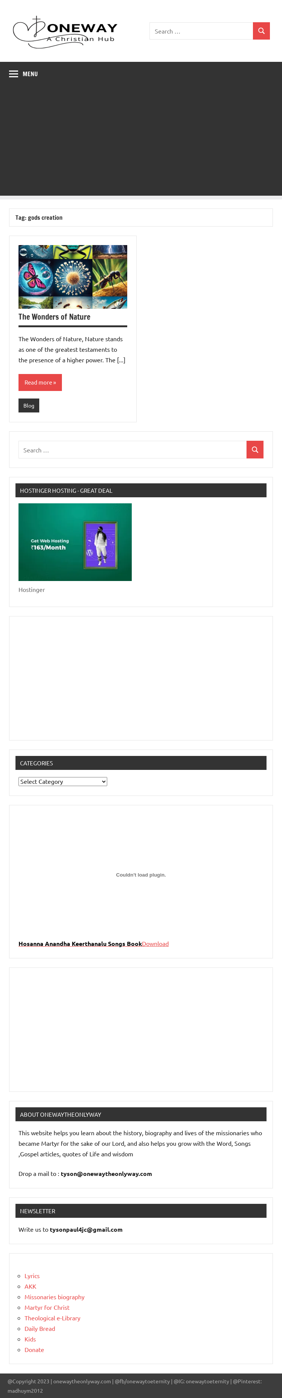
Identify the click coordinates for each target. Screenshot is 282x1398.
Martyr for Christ (47, 1307)
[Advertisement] (141, 143)
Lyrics (32, 1275)
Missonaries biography (55, 1296)
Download (155, 943)
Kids (30, 1339)
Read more (38, 382)
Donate (34, 1349)
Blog (28, 405)
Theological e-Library (52, 1317)
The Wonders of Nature (54, 316)
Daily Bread (40, 1328)
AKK (30, 1286)
